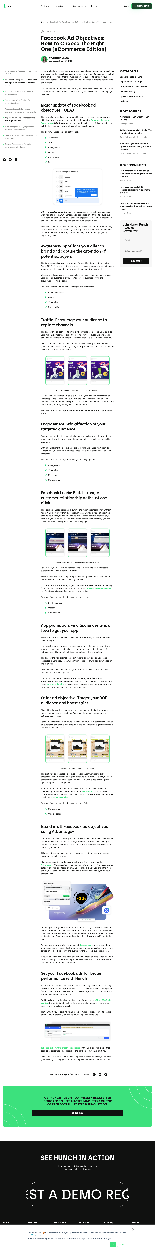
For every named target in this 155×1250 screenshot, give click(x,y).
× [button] (133, 1229)
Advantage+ (47, 865)
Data (137, 86)
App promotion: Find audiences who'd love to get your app (20, 119)
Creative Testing (128, 77)
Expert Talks (126, 81)
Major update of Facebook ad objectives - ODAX (21, 72)
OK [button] (113, 1244)
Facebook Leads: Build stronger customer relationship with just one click (21, 110)
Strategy (138, 81)
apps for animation (55, 684)
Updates (124, 101)
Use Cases (61, 6)
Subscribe (77, 1113)
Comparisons (126, 86)
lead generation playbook (99, 588)
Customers (78, 6)
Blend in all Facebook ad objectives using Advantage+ (21, 136)
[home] (8, 6)
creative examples (59, 797)
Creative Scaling (127, 91)
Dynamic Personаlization (131, 96)
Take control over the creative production (61, 1048)
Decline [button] (121, 1244)
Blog (42, 22)
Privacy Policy (36, 1235)
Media (144, 86)
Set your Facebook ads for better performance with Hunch (19, 145)
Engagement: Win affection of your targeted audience (19, 101)
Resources (95, 6)
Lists (140, 77)
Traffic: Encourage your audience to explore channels (19, 92)
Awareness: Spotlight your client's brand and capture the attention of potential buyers (21, 83)
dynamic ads (85, 945)
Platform (45, 6)
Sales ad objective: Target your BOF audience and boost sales (19, 127)
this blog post (87, 791)
